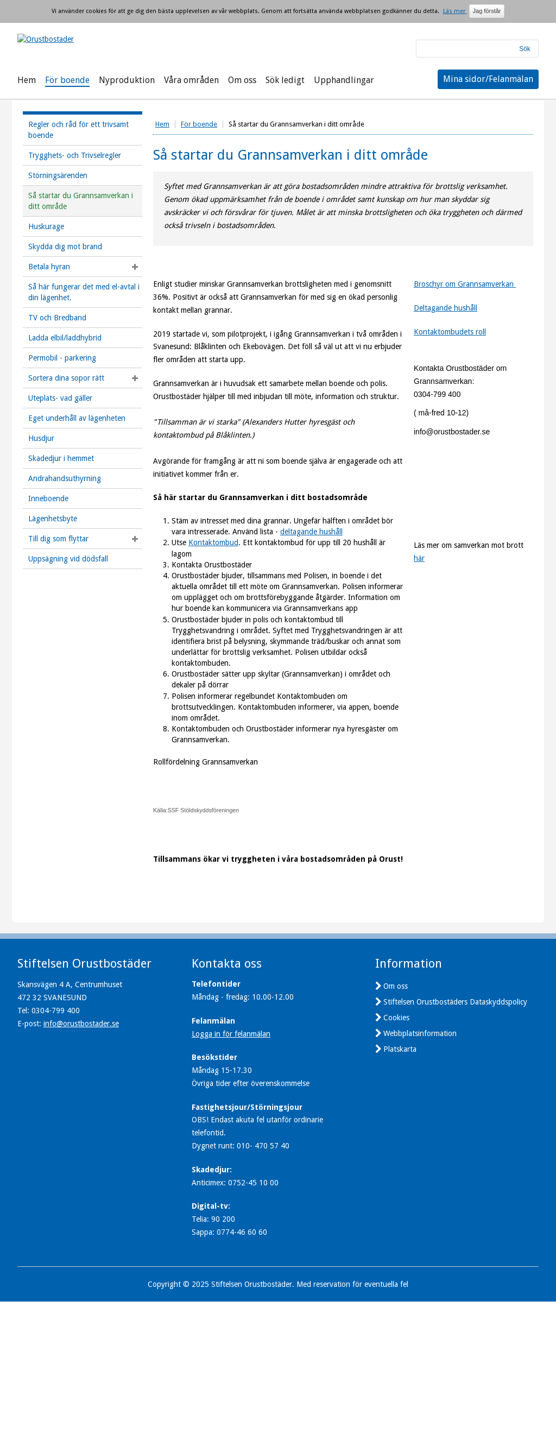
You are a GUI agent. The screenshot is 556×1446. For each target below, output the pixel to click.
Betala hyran (49, 266)
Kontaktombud (213, 542)
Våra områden (191, 80)
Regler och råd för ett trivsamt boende (78, 130)
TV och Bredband (57, 317)
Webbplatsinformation (420, 1177)
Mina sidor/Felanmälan (488, 79)
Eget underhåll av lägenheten (76, 418)
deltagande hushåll (311, 531)
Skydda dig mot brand (65, 246)
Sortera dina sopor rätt (66, 378)
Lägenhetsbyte (52, 518)
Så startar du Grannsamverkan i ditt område (80, 201)
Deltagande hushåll (445, 308)
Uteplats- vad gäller (60, 398)
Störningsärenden (57, 175)
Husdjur (41, 438)
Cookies (396, 1162)
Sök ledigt (285, 80)
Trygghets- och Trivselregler (74, 155)
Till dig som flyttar (58, 538)
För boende (67, 80)
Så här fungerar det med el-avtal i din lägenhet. (84, 292)
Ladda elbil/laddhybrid (65, 337)
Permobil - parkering (62, 357)
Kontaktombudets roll (450, 331)
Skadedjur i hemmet (61, 458)
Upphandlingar (344, 80)
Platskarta (399, 1193)
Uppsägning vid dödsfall (68, 558)
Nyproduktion (127, 80)
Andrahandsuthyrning (64, 478)
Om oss (242, 80)
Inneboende (48, 498)
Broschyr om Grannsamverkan (465, 284)
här (419, 622)
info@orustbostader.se (81, 1168)
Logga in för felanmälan (231, 1178)
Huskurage (46, 226)
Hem (26, 80)
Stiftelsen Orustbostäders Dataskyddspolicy (455, 1146)
